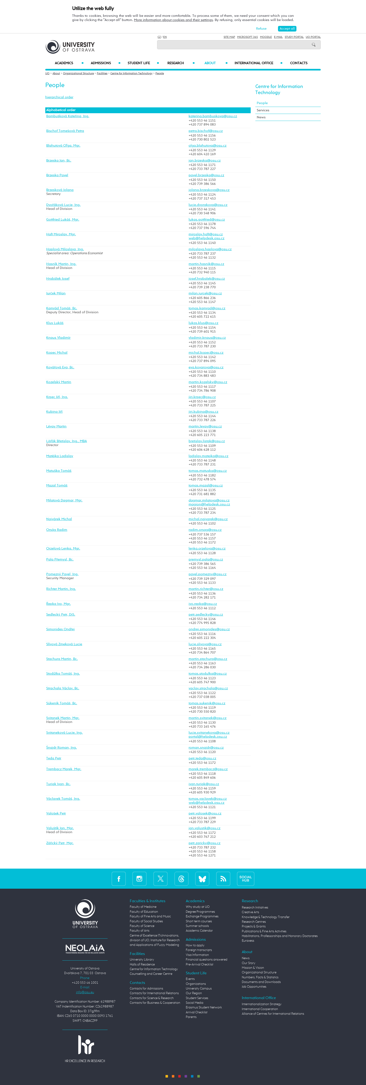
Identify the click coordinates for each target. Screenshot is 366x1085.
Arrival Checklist (197, 1012)
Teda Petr (53, 758)
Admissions (105, 63)
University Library (142, 959)
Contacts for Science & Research (152, 998)
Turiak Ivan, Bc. (58, 784)
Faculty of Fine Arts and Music (150, 916)
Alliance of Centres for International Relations (273, 1013)
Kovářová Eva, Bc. (60, 367)
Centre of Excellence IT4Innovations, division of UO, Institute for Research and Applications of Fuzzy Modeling (155, 940)
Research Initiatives (255, 907)
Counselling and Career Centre (151, 974)
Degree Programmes (200, 911)
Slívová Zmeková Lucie (64, 644)
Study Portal (294, 37)
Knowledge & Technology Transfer (266, 917)
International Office (258, 63)
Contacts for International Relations (154, 993)
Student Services (197, 998)
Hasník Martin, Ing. (61, 264)
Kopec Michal (56, 352)
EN (165, 37)
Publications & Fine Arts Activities (264, 931)
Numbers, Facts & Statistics (260, 977)
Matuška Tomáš (58, 470)
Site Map (229, 37)
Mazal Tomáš (56, 485)
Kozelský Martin (58, 382)
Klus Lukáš (54, 323)
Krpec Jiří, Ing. (57, 397)
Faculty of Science (142, 926)
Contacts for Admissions (146, 988)
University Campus (199, 988)
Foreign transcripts (199, 950)
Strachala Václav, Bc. (62, 688)
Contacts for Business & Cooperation (155, 1002)
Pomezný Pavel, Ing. (62, 574)
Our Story (248, 963)
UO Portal (313, 37)
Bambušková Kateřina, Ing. (67, 116)
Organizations (196, 984)
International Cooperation (260, 1009)
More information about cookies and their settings (173, 20)
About (216, 63)
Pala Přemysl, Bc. (60, 559)
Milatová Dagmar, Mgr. (64, 500)
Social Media (194, 1002)
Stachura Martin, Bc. (62, 659)
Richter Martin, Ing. (61, 589)
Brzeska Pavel (57, 175)
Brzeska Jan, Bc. (58, 160)
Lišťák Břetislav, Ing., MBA (66, 441)
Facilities (102, 73)
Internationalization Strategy (262, 1004)
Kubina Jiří (54, 411)
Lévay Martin (56, 426)
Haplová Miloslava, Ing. (65, 249)
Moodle (266, 37)
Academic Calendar (199, 930)
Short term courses (199, 921)
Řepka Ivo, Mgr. (58, 604)
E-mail (278, 37)
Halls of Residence (142, 964)
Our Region (194, 993)
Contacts (298, 63)
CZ (159, 37)
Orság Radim (56, 530)
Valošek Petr (56, 813)
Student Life (143, 63)
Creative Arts (250, 912)
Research (180, 63)
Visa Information (197, 955)
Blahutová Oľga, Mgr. (63, 145)
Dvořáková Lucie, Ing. (63, 205)
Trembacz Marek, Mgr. (63, 769)
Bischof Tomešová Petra (65, 131)
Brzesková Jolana (60, 190)
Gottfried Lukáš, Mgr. (62, 219)
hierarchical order (59, 97)
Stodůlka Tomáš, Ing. (63, 673)
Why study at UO (198, 907)
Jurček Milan (56, 293)
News (261, 117)
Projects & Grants (254, 926)
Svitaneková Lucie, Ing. (64, 732)
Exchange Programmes (202, 916)
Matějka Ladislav (59, 456)
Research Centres (254, 921)
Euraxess (248, 940)
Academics (69, 63)
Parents (191, 1017)
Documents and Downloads (261, 982)
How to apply (195, 945)
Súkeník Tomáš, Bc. (61, 703)
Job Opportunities (254, 986)
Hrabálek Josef (57, 278)
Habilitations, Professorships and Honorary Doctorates (280, 936)
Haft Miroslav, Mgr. (61, 234)
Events (190, 979)
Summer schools (197, 926)
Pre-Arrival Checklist (199, 964)
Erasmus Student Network (204, 1007)
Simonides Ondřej (60, 629)
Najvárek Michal (59, 519)
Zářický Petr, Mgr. (60, 843)
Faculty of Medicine (143, 907)
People (159, 73)
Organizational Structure (78, 73)
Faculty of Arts (139, 930)
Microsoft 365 (247, 37)
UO (47, 73)
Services (263, 110)
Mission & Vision (253, 967)
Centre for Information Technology (131, 73)
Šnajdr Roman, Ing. (61, 747)
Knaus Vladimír (58, 337)
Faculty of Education (144, 911)
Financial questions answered (206, 959)
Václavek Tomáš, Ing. (63, 798)
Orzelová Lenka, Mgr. (63, 548)
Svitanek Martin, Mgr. (62, 718)
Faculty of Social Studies (146, 921)
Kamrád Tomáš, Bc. (61, 308)
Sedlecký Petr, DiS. (60, 614)
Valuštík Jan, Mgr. (60, 828)
